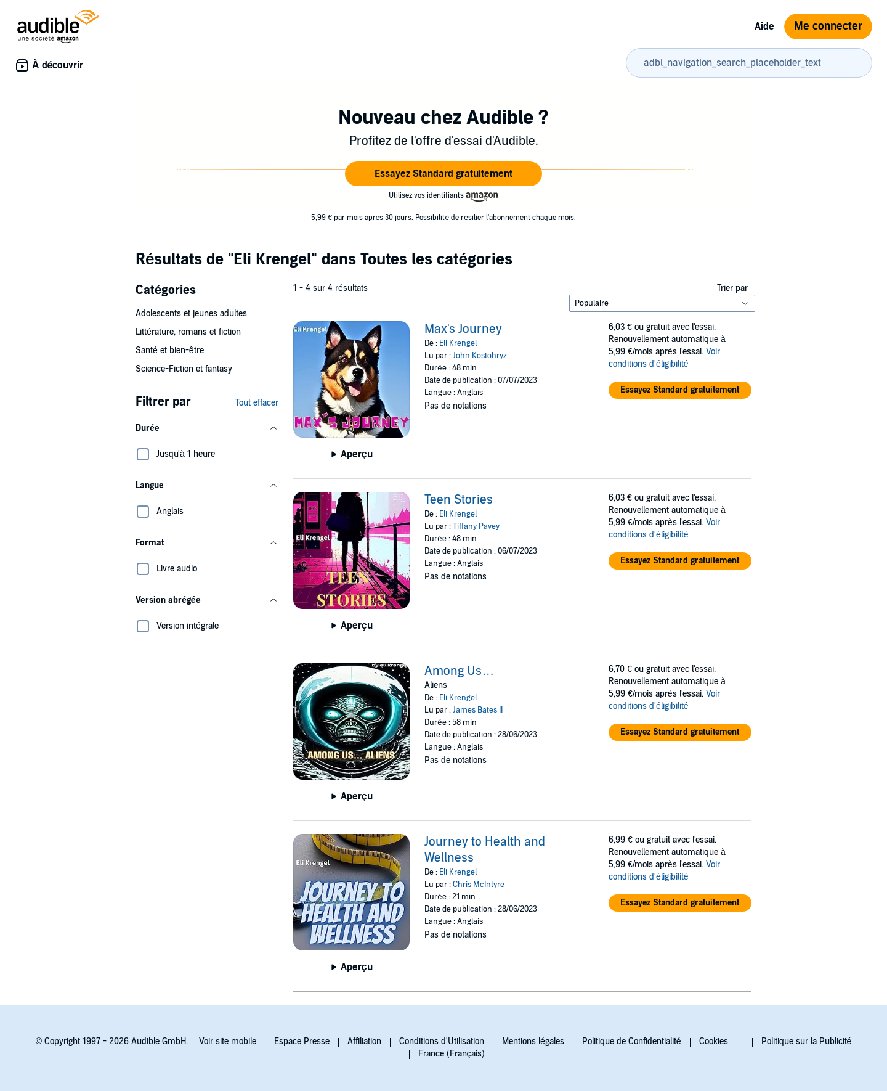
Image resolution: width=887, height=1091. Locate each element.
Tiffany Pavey (476, 526)
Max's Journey (463, 329)
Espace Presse (302, 1041)
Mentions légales (533, 1041)
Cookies (713, 1041)
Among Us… (459, 671)
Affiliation (364, 1041)
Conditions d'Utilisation (441, 1041)
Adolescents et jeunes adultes (191, 313)
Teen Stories (458, 499)
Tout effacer (256, 403)
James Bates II (478, 710)
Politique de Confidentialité (631, 1041)
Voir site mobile (227, 1041)
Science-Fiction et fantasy (184, 369)
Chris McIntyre (478, 884)
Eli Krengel (458, 343)
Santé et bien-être (170, 350)
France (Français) (451, 1053)
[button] (443, 173)
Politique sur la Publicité (806, 1041)
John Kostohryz (480, 356)
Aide (764, 26)
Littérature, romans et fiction (188, 332)
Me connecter (828, 26)
